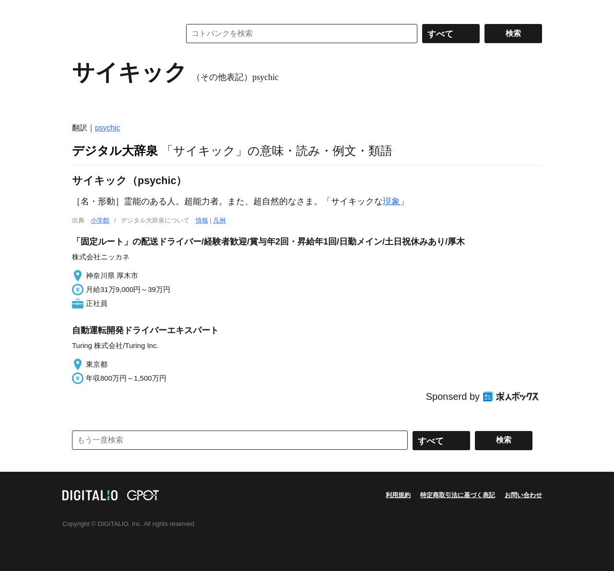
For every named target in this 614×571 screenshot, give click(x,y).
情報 (202, 220)
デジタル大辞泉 (115, 150)
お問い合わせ (523, 495)
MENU (81, 9)
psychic (107, 128)
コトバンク (119, 33)
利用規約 (398, 495)
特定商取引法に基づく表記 (457, 495)
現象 (391, 201)
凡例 (219, 220)
